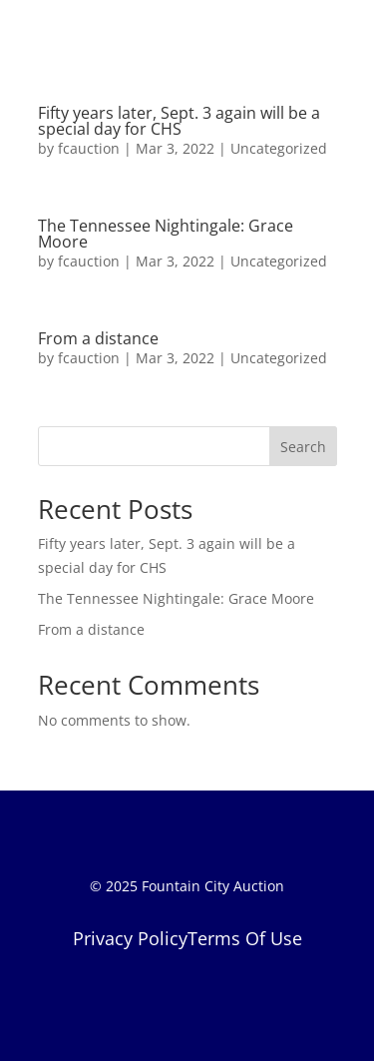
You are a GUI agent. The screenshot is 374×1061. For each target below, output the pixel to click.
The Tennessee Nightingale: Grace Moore (165, 234)
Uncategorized (278, 148)
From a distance (98, 338)
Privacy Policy (130, 938)
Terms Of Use (244, 938)
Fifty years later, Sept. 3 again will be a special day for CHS (179, 121)
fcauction (89, 148)
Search (303, 446)
